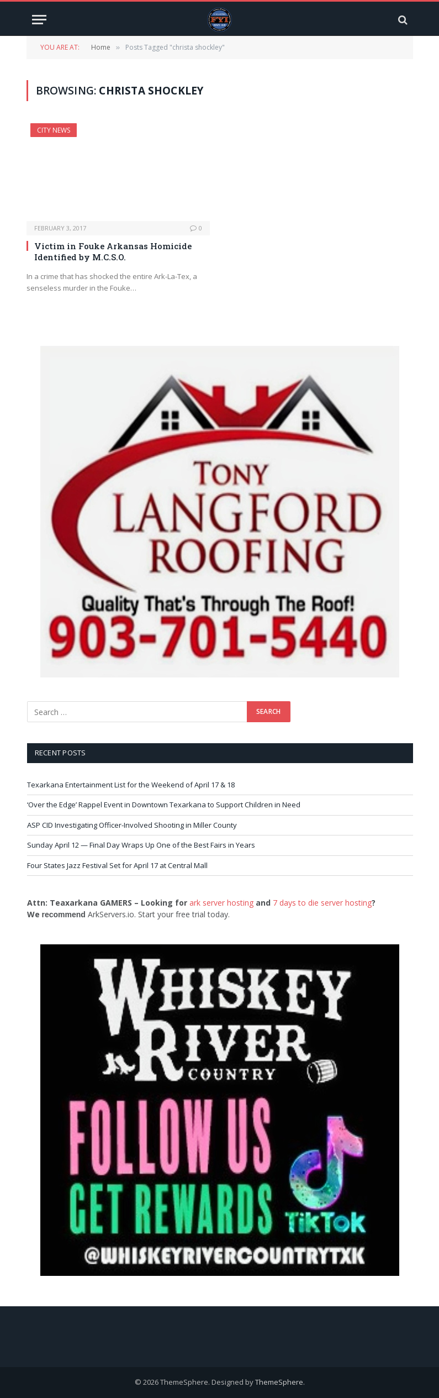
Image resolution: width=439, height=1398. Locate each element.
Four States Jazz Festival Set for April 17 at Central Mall (117, 865)
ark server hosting (221, 902)
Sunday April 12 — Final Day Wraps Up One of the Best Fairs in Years (141, 845)
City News (53, 130)
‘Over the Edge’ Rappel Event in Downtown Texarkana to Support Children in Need (163, 805)
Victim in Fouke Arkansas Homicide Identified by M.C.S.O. (113, 251)
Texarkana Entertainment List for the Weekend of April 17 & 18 (131, 785)
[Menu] (39, 19)
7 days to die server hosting (322, 902)
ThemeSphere (279, 1382)
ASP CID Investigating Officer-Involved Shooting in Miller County (132, 825)
